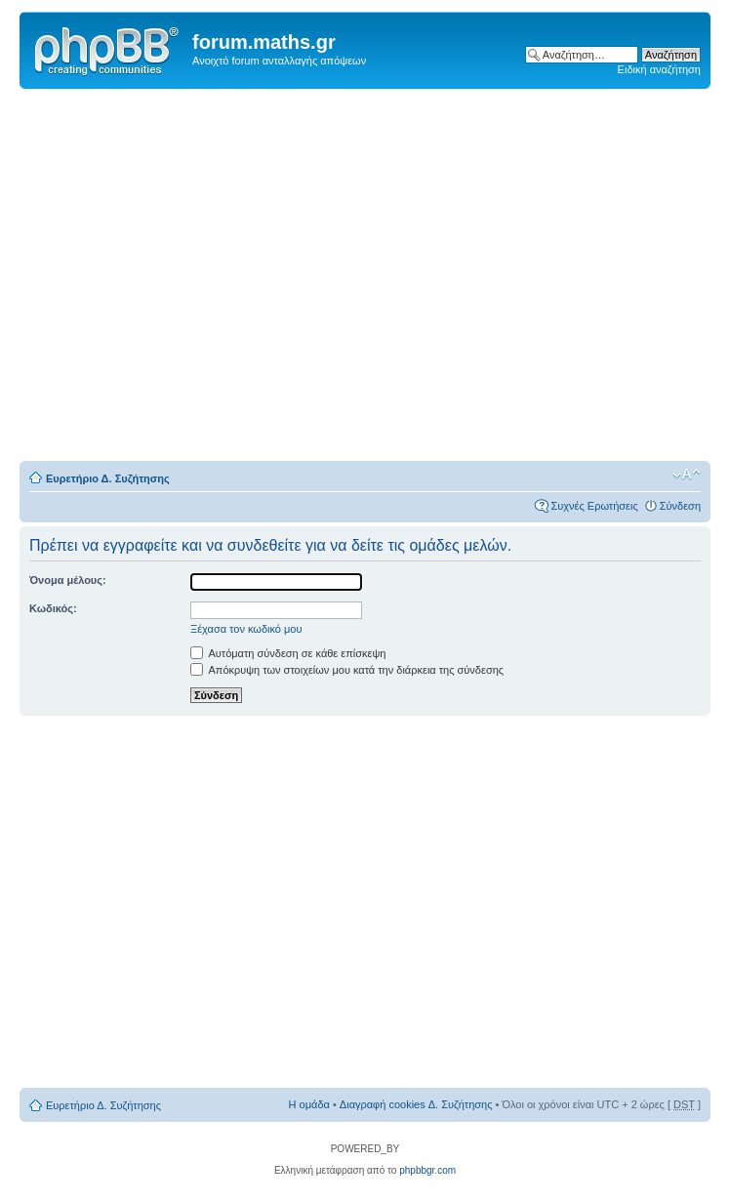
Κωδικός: (53, 608)
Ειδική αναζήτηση (659, 69)
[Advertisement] (211, 276)
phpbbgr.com (427, 1170)
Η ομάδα (309, 1104)
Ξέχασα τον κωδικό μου (246, 629)
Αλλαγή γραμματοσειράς (686, 474)
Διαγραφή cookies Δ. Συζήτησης (416, 1104)
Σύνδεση (680, 506)
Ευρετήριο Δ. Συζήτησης (108, 478)
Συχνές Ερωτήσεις (593, 506)
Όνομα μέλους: (67, 580)
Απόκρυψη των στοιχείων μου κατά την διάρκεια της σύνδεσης (347, 670)
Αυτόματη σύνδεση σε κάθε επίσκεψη (287, 653)
